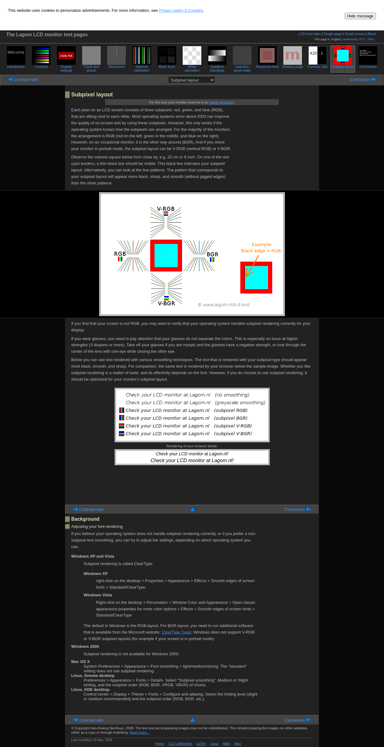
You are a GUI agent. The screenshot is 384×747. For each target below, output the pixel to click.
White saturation (192, 67)
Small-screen (354, 34)
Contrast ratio (318, 65)
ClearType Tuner (176, 632)
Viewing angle (292, 65)
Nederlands (350, 39)
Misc (238, 743)
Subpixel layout (343, 65)
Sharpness (116, 65)
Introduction (16, 65)
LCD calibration (180, 743)
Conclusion (368, 65)
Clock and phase (91, 67)
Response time (267, 65)
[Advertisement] (274, 146)
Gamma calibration (142, 67)
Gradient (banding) (217, 67)
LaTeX (201, 743)
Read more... (140, 732)
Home (159, 743)
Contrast (41, 65)
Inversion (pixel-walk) (242, 67)
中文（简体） (368, 39)
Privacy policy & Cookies (181, 10)
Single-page (333, 34)
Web (226, 743)
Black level (167, 65)
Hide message (360, 16)
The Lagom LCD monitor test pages (47, 34)
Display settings (66, 67)
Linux (214, 743)
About (371, 34)
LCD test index (310, 34)
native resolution (221, 102)
